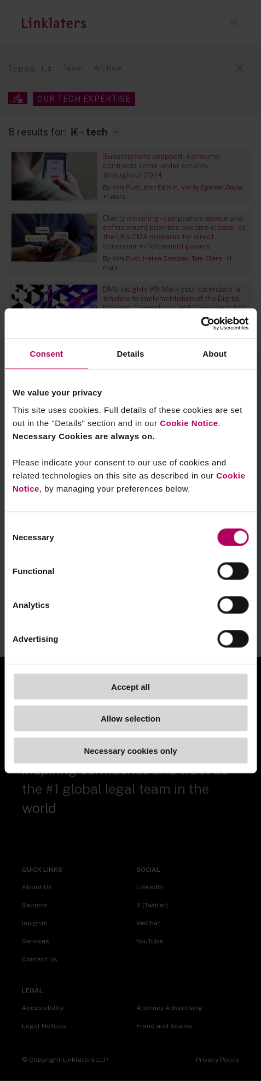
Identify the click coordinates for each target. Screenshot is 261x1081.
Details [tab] (130, 353)
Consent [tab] (46, 353)
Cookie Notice (189, 422)
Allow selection (130, 718)
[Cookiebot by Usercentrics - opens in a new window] (200, 323)
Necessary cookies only (130, 750)
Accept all (130, 686)
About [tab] (214, 353)
